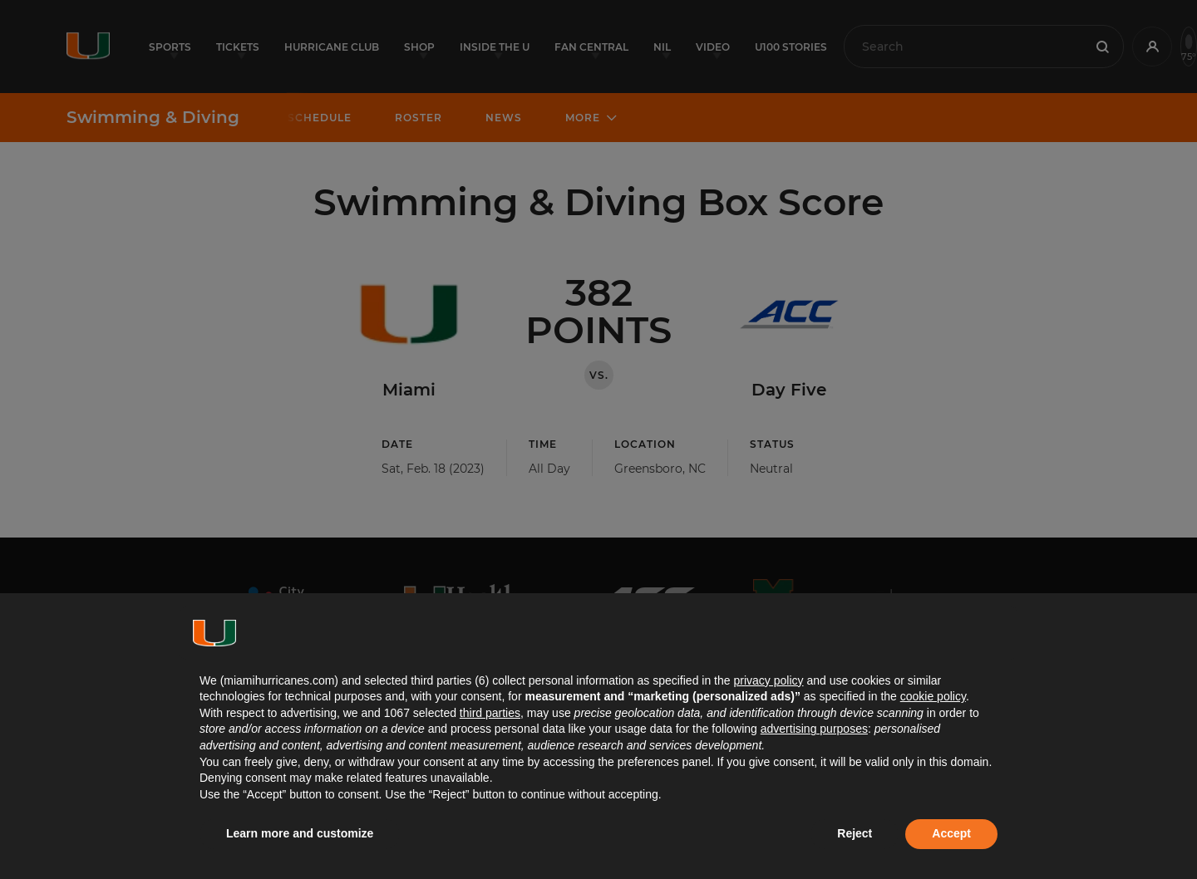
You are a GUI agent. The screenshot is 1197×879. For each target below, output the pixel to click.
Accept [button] (951, 833)
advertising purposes (814, 728)
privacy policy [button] (768, 680)
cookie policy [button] (933, 696)
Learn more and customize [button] (299, 833)
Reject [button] (854, 833)
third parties (490, 712)
